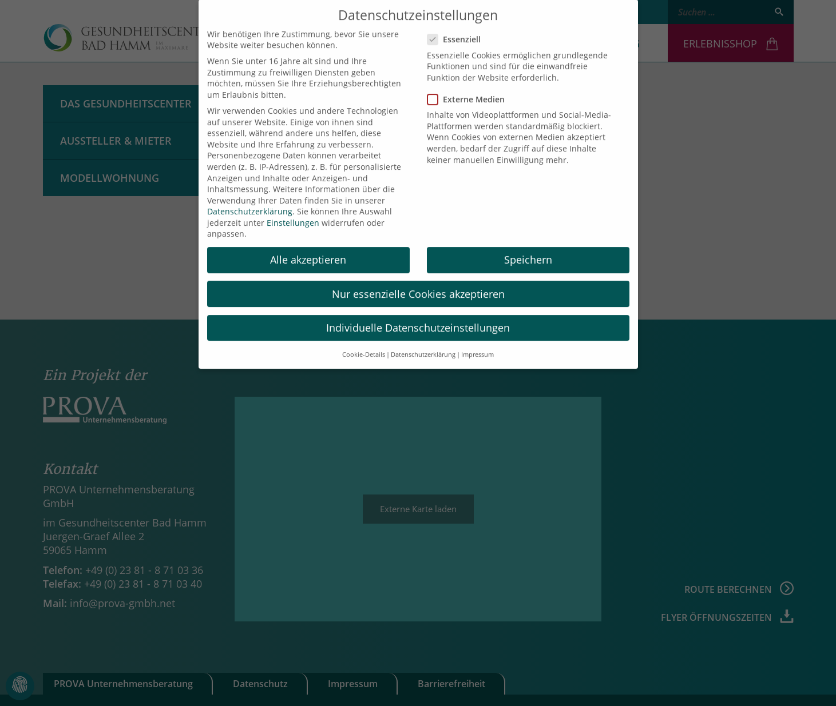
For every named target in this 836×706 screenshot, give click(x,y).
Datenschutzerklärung (249, 201)
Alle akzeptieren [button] (308, 250)
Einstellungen (293, 212)
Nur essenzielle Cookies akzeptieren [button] (418, 283)
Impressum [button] (477, 344)
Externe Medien (469, 88)
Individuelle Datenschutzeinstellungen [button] (418, 317)
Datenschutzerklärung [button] (423, 344)
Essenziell (457, 29)
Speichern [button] (528, 250)
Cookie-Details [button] (363, 344)
